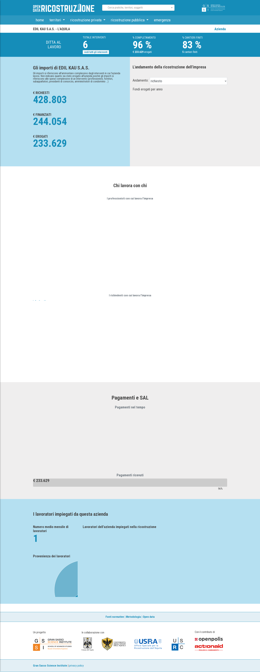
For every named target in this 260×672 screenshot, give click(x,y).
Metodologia (133, 616)
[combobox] (135, 8)
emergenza (162, 20)
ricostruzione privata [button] (86, 20)
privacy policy (76, 665)
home (40, 20)
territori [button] (55, 20)
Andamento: (140, 80)
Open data (149, 616)
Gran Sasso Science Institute (50, 665)
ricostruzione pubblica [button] (128, 20)
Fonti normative (115, 616)
